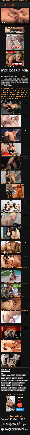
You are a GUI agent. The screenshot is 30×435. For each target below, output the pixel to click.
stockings (8, 83)
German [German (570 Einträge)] (15, 92)
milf (15, 82)
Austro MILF (8, 0)
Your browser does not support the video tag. (15, 16)
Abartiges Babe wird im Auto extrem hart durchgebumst (12, 226)
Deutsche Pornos (20, 0)
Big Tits (14, 79)
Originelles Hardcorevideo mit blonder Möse (10, 114)
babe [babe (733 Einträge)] (7, 88)
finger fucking (24, 80)
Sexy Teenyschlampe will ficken (7, 169)
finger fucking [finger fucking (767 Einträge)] (4, 92)
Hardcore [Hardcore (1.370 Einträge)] (25, 92)
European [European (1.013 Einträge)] (19, 90)
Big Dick (10, 79)
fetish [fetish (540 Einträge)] (26, 90)
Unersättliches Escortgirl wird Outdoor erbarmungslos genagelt (14, 253)
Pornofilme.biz (7, 5)
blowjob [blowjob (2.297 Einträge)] (3, 90)
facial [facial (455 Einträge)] (24, 90)
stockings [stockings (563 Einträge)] (12, 98)
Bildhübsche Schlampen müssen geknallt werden (11, 127)
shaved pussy (25, 82)
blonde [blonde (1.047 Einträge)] (25, 88)
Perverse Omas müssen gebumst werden (9, 141)
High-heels (8, 82)
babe (6, 79)
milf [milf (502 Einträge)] (25, 94)
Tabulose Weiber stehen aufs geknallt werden (10, 155)
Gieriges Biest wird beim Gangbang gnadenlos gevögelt (12, 239)
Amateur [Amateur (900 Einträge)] (3, 88)
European (7, 80)
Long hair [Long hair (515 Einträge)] (13, 94)
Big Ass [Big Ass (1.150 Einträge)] (11, 88)
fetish (20, 80)
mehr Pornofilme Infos (5, 74)
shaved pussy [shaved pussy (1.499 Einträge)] (5, 390)
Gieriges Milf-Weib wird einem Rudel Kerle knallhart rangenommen (14, 310)
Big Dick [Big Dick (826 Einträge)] (16, 88)
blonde (22, 79)
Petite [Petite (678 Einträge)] (8, 96)
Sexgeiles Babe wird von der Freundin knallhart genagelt (12, 296)
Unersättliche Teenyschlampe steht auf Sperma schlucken (13, 352)
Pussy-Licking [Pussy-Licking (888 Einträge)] (19, 96)
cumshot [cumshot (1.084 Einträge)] (13, 90)
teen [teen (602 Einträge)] (16, 98)
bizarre (18, 79)
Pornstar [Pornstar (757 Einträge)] (13, 96)
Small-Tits (3, 83)
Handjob (2, 82)
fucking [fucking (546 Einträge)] (10, 92)
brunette (26, 79)
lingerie (12, 82)
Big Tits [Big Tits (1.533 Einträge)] (21, 88)
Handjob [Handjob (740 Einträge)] (19, 92)
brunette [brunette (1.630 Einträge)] (8, 90)
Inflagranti (9, 85)
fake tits (12, 80)
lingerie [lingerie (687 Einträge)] (9, 94)
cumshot (2, 80)
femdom (16, 80)
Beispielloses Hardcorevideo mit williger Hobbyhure (11, 282)
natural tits (19, 82)
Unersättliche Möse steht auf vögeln (8, 183)
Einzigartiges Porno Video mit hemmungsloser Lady (11, 339)
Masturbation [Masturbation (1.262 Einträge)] (20, 94)
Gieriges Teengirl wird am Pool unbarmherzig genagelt (12, 212)
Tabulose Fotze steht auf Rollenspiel (8, 366)
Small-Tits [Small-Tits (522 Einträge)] (7, 98)
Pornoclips (14, 0)
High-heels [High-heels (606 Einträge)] (4, 94)
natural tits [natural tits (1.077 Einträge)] (4, 96)
